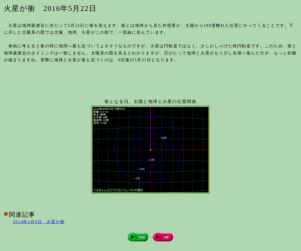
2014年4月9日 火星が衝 (39, 222)
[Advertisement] (96, 78)
